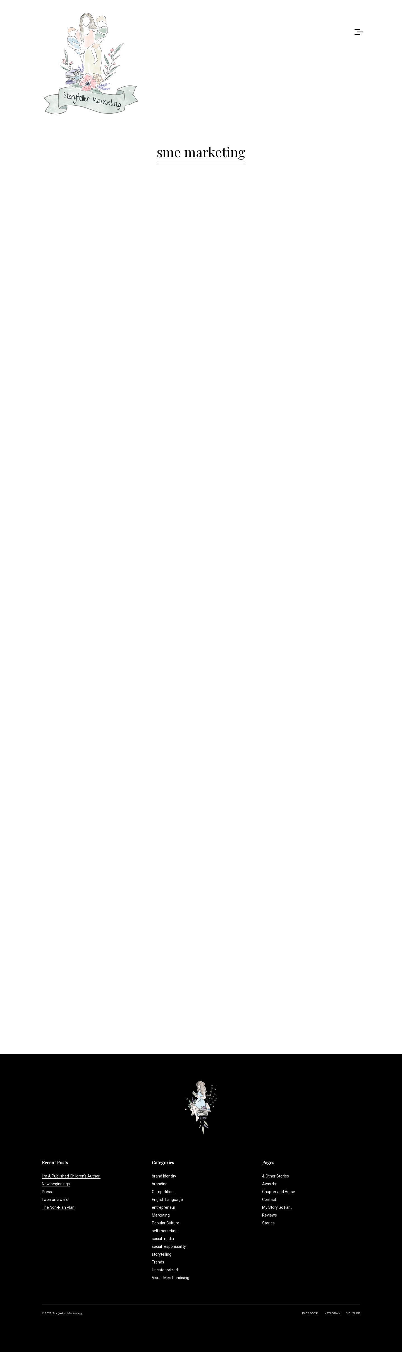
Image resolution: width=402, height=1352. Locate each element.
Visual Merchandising (170, 1277)
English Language (167, 1199)
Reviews (269, 1215)
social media (163, 1238)
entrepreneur (163, 1207)
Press (47, 1191)
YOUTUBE (353, 1313)
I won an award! (55, 1199)
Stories (268, 1223)
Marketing (161, 1215)
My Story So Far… (277, 1207)
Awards (269, 1184)
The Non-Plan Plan (58, 1207)
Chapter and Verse (278, 1191)
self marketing (165, 1231)
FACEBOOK (310, 1313)
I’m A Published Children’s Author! (71, 1176)
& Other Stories (275, 1176)
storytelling (161, 1254)
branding (160, 1184)
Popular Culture (165, 1223)
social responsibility (169, 1246)
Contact (269, 1199)
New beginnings (56, 1184)
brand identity (164, 1176)
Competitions (164, 1191)
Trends (158, 1262)
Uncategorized (165, 1270)
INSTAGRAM (332, 1313)
